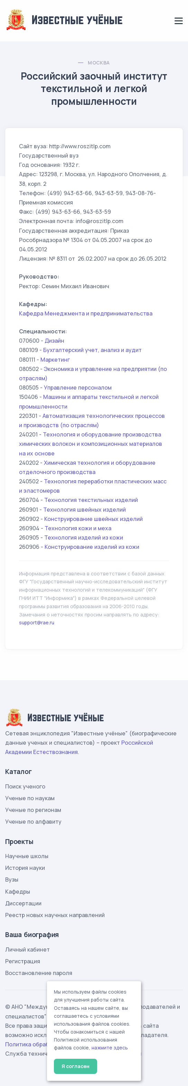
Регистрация (22, 961)
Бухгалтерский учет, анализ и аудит (92, 350)
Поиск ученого (25, 786)
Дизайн (54, 340)
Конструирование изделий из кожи (92, 547)
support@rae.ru (36, 622)
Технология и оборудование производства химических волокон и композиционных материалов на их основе (90, 444)
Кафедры (17, 891)
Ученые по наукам (30, 798)
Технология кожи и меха (78, 528)
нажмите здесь (110, 1048)
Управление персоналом (78, 387)
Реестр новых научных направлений (55, 915)
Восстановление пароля (38, 973)
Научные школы (26, 856)
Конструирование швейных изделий (93, 519)
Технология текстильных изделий (91, 500)
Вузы (11, 879)
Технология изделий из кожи (83, 537)
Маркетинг (55, 359)
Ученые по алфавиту (33, 821)
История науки (25, 868)
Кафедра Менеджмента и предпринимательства (85, 313)
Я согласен (76, 1066)
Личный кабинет (27, 949)
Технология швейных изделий (84, 509)
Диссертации (23, 903)
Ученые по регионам (33, 810)
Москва (99, 62)
